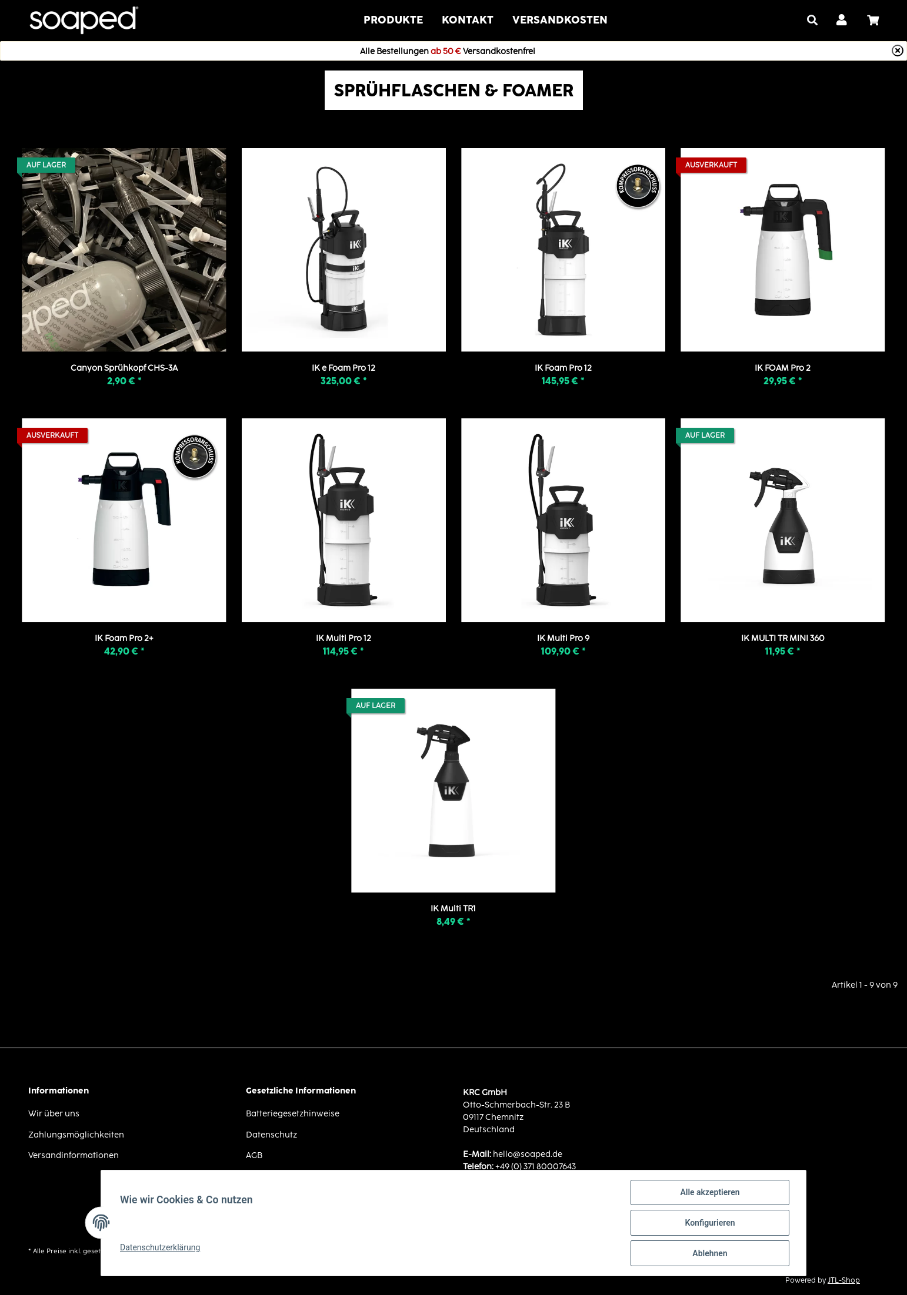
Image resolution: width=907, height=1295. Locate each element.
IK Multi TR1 (453, 908)
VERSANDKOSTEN (560, 20)
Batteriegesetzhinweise (292, 1113)
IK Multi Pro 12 (343, 637)
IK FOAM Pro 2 (783, 367)
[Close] (897, 50)
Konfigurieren (710, 1222)
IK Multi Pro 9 (563, 637)
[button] (842, 20)
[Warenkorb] (878, 21)
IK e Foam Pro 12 (343, 367)
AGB (254, 1154)
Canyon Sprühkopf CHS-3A (124, 367)
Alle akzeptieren (709, 1192)
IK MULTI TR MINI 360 (783, 637)
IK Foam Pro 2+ (124, 637)
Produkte (393, 20)
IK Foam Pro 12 (563, 367)
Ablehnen (709, 1253)
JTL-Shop (844, 1280)
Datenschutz (271, 1134)
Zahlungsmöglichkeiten (76, 1134)
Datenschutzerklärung (160, 1247)
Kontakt (467, 20)
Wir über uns (53, 1113)
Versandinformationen (73, 1154)
